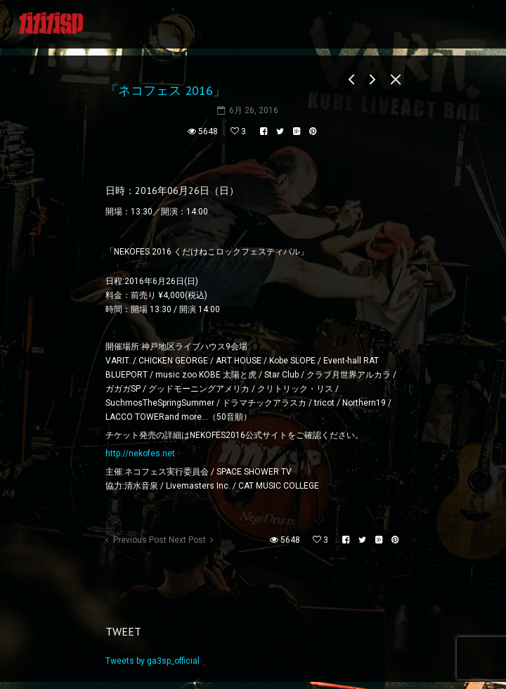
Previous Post (140, 540)
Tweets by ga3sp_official (152, 661)
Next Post (187, 540)
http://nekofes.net (140, 453)
